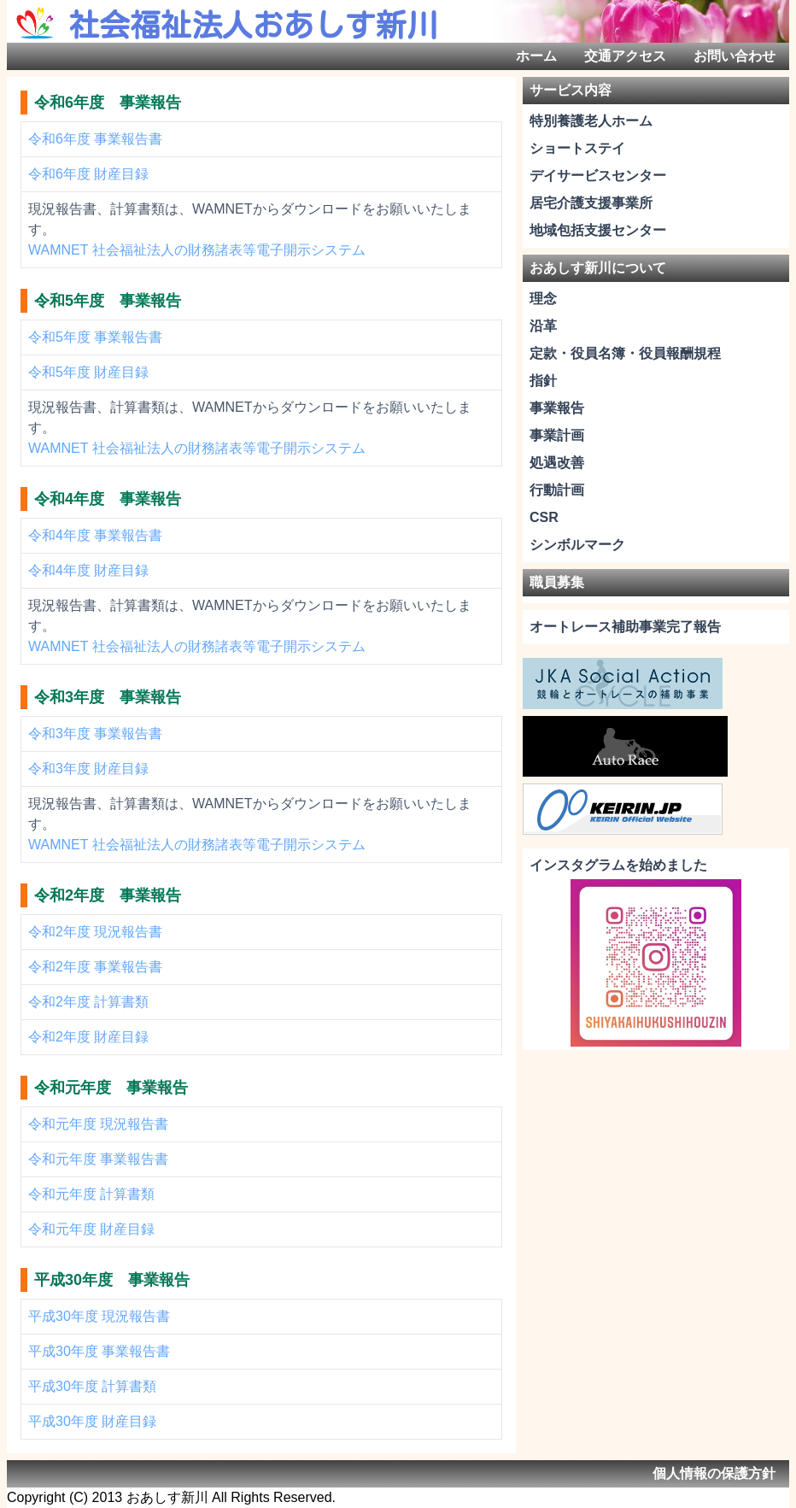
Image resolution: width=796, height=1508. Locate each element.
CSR (544, 517)
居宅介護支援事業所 (591, 203)
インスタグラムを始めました (618, 865)
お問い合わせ (735, 56)
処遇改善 (557, 462)
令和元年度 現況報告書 (98, 1124)
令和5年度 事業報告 (107, 300)
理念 (543, 298)
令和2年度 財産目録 (88, 1037)
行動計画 (557, 490)
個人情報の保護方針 (714, 1473)
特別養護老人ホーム (591, 121)
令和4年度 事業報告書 (95, 535)
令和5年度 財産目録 (88, 372)
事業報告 (557, 408)
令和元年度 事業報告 (111, 1087)
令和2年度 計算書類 (88, 1002)
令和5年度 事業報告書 (95, 337)
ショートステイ (577, 148)
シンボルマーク (577, 544)
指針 (543, 380)
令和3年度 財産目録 (88, 768)
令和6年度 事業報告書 (95, 139)
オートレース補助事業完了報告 (625, 626)
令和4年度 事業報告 (107, 499)
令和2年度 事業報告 (107, 895)
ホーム (536, 56)
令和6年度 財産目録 (88, 174)
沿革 (543, 326)
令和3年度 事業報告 (107, 697)
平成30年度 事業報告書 (99, 1351)
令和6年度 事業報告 (107, 102)
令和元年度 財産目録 (91, 1229)
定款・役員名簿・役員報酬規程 (625, 353)
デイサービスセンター (598, 175)
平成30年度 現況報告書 (99, 1316)
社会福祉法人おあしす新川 (252, 24)
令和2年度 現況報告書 (95, 931)
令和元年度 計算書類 (91, 1194)
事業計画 (557, 435)
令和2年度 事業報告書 (95, 966)
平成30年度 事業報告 (112, 1279)
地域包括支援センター (598, 230)
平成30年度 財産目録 (92, 1421)
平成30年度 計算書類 (92, 1386)
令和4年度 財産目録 (88, 570)
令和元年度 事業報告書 (98, 1159)
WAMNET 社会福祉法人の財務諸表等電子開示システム (197, 250)
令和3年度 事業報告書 (95, 733)
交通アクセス (625, 56)
